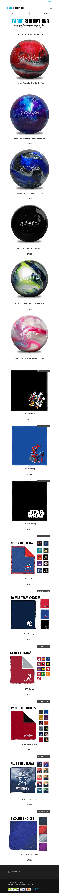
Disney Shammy (29, 413)
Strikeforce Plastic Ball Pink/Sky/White (29, 358)
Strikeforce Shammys (29, 744)
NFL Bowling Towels (29, 799)
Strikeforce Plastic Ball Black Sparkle (29, 248)
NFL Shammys (30, 579)
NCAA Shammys (29, 689)
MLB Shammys (29, 634)
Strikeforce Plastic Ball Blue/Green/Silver (29, 303)
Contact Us (14, 872)
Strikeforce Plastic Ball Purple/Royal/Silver (29, 138)
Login (49, 1)
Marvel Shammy (29, 469)
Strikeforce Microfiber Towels (29, 854)
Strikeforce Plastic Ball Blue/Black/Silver (30, 193)
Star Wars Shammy (29, 524)
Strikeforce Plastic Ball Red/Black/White (30, 83)
